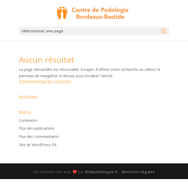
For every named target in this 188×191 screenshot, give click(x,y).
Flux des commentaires (39, 136)
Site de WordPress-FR (37, 144)
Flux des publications (37, 128)
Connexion (28, 120)
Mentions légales (138, 171)
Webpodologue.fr (101, 171)
